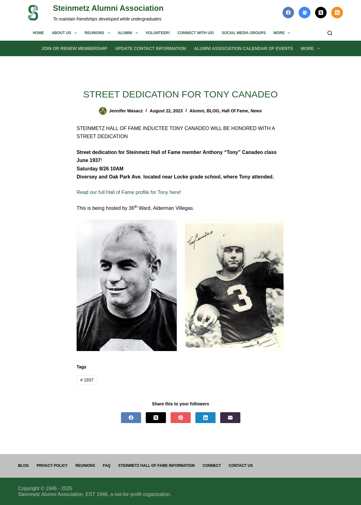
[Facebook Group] (304, 13)
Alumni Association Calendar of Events (243, 48)
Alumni (129, 33)
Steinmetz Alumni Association (108, 8)
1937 (87, 379)
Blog (23, 465)
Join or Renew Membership (74, 48)
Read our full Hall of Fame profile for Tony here (128, 192)
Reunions (99, 33)
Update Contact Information (150, 48)
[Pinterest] (181, 417)
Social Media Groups (244, 33)
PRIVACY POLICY (52, 465)
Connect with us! (196, 33)
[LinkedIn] (205, 417)
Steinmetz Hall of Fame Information (156, 465)
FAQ (106, 465)
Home (38, 33)
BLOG (213, 110)
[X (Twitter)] (321, 13)
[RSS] (337, 13)
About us (65, 33)
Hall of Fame (235, 110)
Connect (212, 465)
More (283, 33)
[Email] (230, 417)
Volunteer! (158, 33)
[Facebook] (288, 13)
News (256, 110)
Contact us (241, 465)
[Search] (330, 33)
